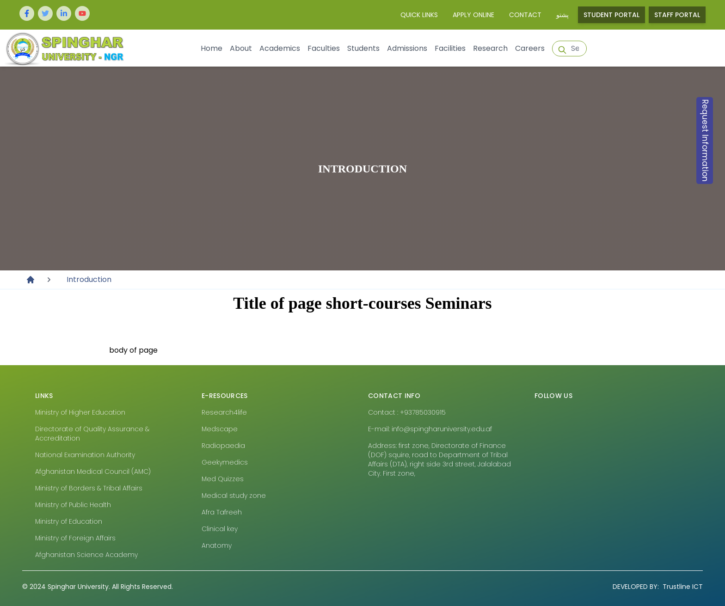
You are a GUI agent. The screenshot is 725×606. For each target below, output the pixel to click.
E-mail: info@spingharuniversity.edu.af (430, 429)
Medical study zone (234, 495)
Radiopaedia (223, 445)
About (241, 48)
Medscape (220, 429)
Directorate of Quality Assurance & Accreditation (92, 433)
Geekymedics (225, 462)
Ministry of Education (68, 521)
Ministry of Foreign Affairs (75, 538)
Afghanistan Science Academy (86, 554)
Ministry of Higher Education (80, 412)
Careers (530, 48)
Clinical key (220, 528)
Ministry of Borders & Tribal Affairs (88, 488)
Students (363, 48)
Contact (525, 14)
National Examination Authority (85, 454)
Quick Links (419, 14)
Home (211, 48)
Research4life (224, 412)
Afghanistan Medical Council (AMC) (93, 471)
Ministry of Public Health (73, 504)
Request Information (705, 140)
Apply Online (473, 14)
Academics (279, 48)
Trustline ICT (658, 586)
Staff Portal (677, 14)
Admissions (407, 48)
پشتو (562, 14)
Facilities (450, 48)
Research (490, 48)
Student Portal (611, 14)
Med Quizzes (223, 479)
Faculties (323, 48)
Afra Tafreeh (222, 512)
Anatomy (217, 545)
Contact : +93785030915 (407, 412)
